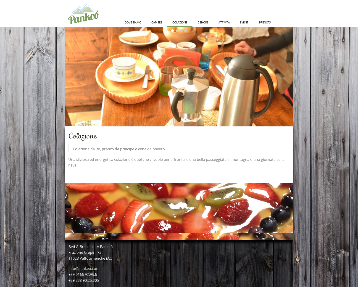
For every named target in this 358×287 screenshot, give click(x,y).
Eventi (244, 22)
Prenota (265, 22)
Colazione (179, 22)
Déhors (202, 22)
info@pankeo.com (84, 268)
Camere (156, 22)
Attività (224, 22)
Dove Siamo (133, 22)
